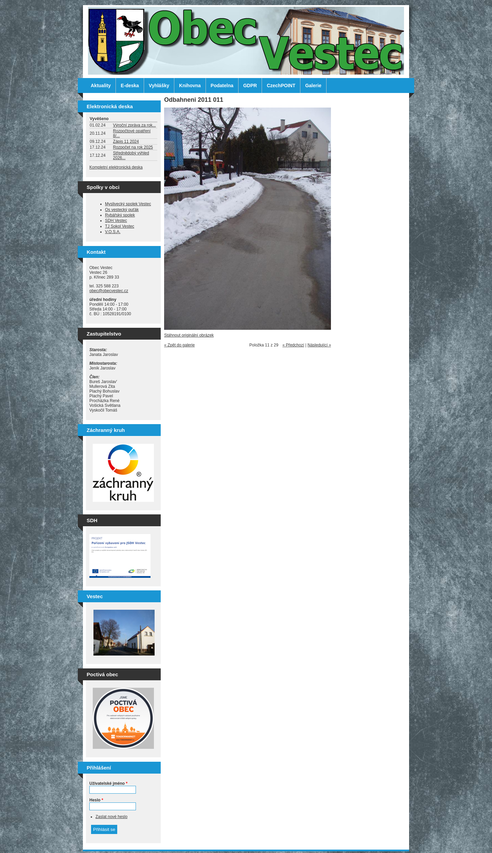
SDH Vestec (116, 220)
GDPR (250, 85)
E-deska (130, 85)
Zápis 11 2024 (126, 141)
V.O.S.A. (113, 231)
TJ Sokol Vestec (119, 226)
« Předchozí (293, 345)
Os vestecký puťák (122, 209)
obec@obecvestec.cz (108, 290)
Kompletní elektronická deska (116, 167)
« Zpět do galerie (179, 345)
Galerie (313, 85)
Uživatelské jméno (108, 783)
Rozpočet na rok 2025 (133, 147)
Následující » (319, 345)
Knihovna (190, 85)
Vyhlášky (159, 85)
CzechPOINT (281, 85)
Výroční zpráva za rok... (134, 125)
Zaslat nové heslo (111, 816)
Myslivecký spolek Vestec (128, 204)
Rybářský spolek (120, 215)
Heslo (96, 800)
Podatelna (222, 85)
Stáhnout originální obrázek (189, 335)
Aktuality (101, 85)
